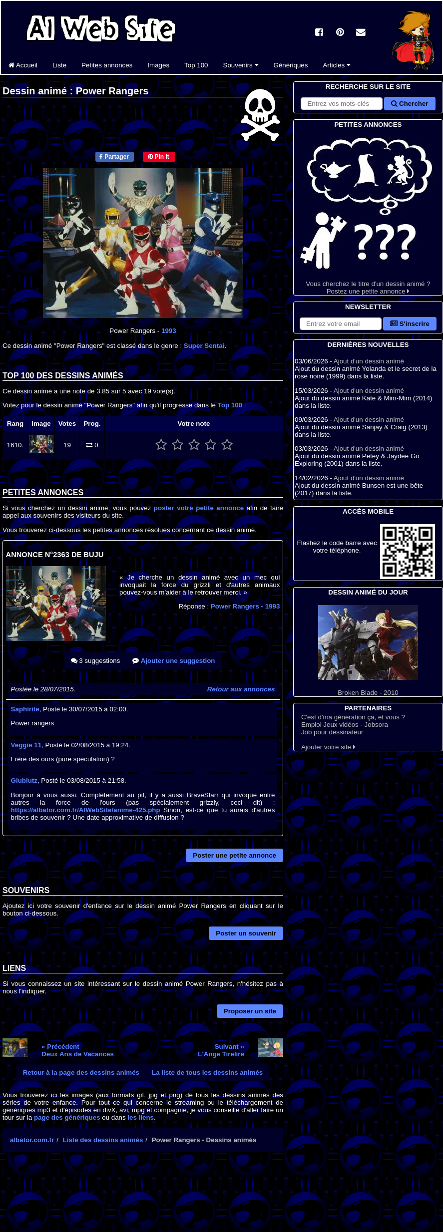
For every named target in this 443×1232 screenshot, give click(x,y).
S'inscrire (410, 323)
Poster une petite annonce (234, 855)
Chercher (409, 103)
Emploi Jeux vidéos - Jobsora (344, 724)
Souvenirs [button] (241, 65)
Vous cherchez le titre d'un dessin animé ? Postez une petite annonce (368, 212)
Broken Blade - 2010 (368, 650)
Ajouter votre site (328, 747)
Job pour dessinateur (332, 732)
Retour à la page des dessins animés (81, 1072)
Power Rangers (245, 606)
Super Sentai (204, 345)
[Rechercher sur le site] (342, 103)
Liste (59, 65)
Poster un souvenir (246, 933)
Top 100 (196, 65)
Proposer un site (250, 1011)
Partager (114, 156)
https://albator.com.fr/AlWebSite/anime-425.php (85, 810)
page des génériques (67, 1117)
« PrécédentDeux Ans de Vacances (77, 1050)
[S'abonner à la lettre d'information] (341, 323)
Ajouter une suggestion (173, 660)
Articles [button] (336, 65)
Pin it (158, 156)
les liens (140, 1117)
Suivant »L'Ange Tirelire (221, 1050)
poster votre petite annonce (199, 508)
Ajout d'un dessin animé (369, 361)
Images (158, 65)
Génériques (291, 65)
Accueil (22, 65)
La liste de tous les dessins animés (207, 1072)
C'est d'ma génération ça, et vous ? (353, 717)
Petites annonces (106, 65)
